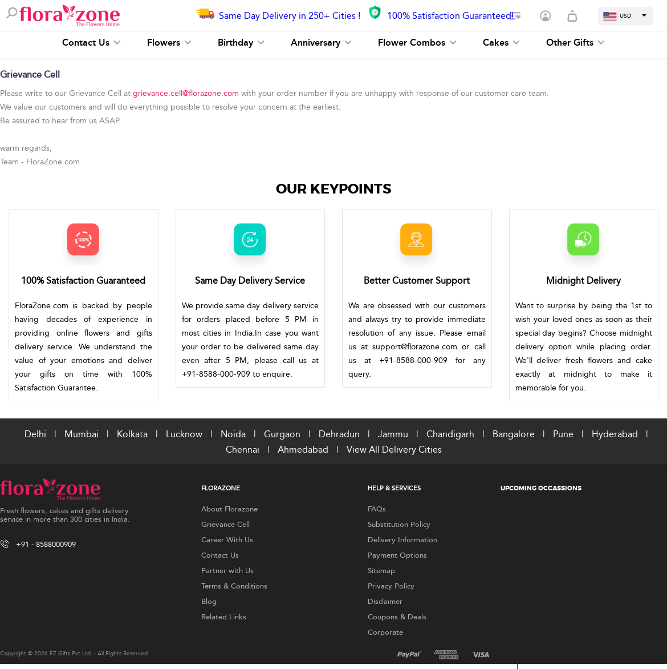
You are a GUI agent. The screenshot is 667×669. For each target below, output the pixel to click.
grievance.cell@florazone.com (186, 93)
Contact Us (91, 43)
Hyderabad (615, 434)
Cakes (501, 43)
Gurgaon (282, 434)
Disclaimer (385, 602)
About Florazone (229, 509)
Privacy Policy (391, 586)
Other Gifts (575, 43)
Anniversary (321, 43)
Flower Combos (417, 43)
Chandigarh (450, 434)
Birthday (241, 43)
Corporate (385, 632)
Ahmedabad (303, 449)
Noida (233, 434)
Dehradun (339, 434)
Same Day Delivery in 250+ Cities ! (289, 15)
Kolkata (132, 434)
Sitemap (381, 571)
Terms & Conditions (234, 586)
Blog (209, 602)
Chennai (242, 449)
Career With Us (227, 540)
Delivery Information (402, 540)
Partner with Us (227, 571)
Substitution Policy (399, 524)
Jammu (393, 434)
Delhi (35, 434)
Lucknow (184, 434)
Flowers (169, 43)
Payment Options (397, 555)
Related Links (223, 617)
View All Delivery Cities (394, 449)
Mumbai (81, 434)
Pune (563, 434)
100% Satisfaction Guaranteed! (450, 15)
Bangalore (514, 434)
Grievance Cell (225, 524)
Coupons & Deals (397, 617)
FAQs (377, 509)
